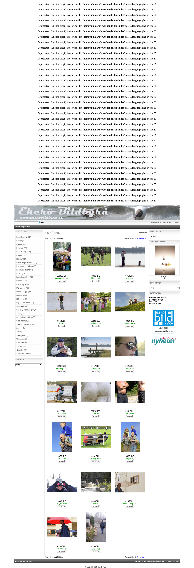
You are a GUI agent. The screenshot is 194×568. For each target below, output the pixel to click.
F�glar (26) (21, 255)
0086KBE (130, 456)
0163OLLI (95, 546)
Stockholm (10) (22, 321)
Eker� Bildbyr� (103, 567)
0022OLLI (61, 411)
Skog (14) (20, 314)
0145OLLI (129, 501)
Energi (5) (20, 241)
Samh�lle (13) (22, 306)
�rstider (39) (21, 350)
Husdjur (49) (21, 259)
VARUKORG (167, 222)
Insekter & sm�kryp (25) (26, 266)
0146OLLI (61, 546)
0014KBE (130, 321)
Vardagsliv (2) (21, 339)
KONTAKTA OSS (155, 303)
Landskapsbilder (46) (24, 277)
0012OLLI (61, 321)
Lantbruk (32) (21, 281)
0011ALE (164, 276)
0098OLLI (95, 501)
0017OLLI (95, 366)
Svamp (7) (20, 328)
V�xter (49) (21, 346)
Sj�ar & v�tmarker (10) (26, 310)
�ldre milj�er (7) (23, 354)
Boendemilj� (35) (23, 237)
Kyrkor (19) (20, 273)
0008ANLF (61, 276)
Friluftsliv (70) (21, 248)
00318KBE (95, 411)
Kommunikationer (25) (25, 270)
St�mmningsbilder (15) (25, 324)
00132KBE (95, 321)
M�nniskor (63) (22, 288)
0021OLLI (129, 366)
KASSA (176, 222)
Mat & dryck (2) (22, 284)
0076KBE (61, 456)
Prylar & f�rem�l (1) (25, 303)
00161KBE (61, 366)
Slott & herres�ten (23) (25, 317)
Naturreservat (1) (23, 295)
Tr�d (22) (20, 332)
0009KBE (96, 276)
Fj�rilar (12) (21, 244)
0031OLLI (129, 411)
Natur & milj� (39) (23, 292)
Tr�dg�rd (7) (22, 335)
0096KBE (61, 501)
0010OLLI (129, 276)
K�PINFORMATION (156, 300)
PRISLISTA (153, 302)
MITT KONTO (156, 222)
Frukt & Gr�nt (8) (23, 252)
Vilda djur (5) (21, 343)
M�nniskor (25, 227)
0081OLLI (95, 456)
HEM (18, 227)
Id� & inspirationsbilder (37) (27, 263)
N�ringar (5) (21, 299)
